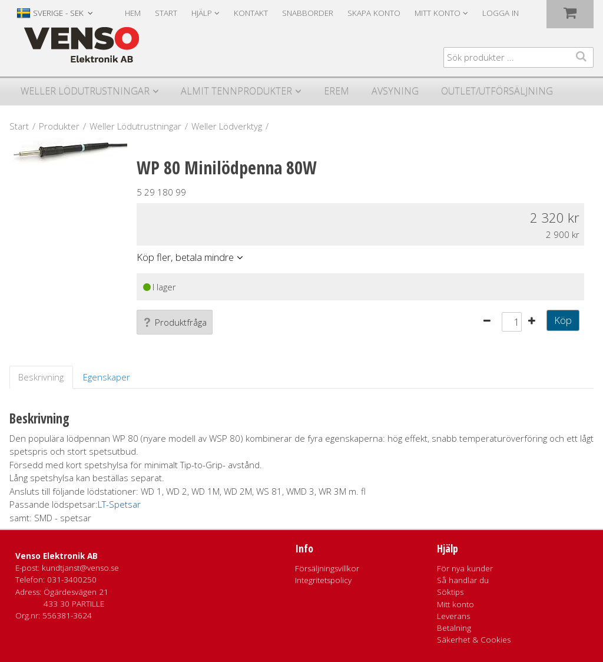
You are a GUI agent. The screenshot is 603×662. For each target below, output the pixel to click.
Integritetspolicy (323, 580)
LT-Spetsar (119, 504)
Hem (133, 13)
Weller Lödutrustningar (85, 90)
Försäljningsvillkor (327, 568)
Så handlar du (463, 580)
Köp (563, 320)
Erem (336, 90)
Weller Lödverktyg (226, 126)
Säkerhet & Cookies (474, 639)
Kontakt (251, 13)
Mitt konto (455, 604)
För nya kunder (465, 568)
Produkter (59, 126)
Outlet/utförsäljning (497, 90)
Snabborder (307, 13)
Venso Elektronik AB (56, 556)
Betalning (454, 628)
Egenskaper (106, 377)
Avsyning (395, 90)
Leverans (453, 616)
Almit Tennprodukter (236, 90)
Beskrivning (41, 377)
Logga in (500, 13)
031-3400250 (72, 579)
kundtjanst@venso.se (80, 567)
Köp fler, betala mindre (185, 257)
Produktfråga (175, 322)
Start (166, 13)
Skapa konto (373, 13)
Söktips (450, 592)
